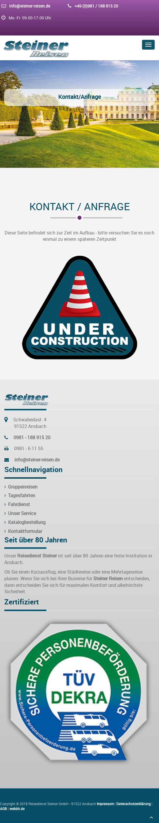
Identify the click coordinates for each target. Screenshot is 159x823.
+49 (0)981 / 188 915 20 (96, 6)
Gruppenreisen (20, 487)
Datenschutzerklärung (133, 803)
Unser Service (20, 513)
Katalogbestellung (25, 522)
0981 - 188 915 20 (32, 437)
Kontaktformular (23, 531)
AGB (3, 808)
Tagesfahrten (19, 495)
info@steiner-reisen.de (29, 6)
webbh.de (17, 808)
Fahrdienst (17, 504)
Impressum (105, 803)
